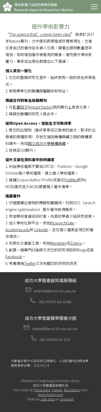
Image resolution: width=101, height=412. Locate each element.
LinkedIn (41, 229)
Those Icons (42, 389)
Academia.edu (17, 229)
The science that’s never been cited (40, 34)
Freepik (57, 389)
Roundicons (72, 389)
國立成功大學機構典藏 (47, 143)
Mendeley (58, 243)
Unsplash (67, 399)
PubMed (71, 179)
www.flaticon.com (50, 394)
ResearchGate (62, 223)
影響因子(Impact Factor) (33, 107)
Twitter (30, 263)
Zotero (76, 243)
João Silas (47, 399)
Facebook (13, 256)
